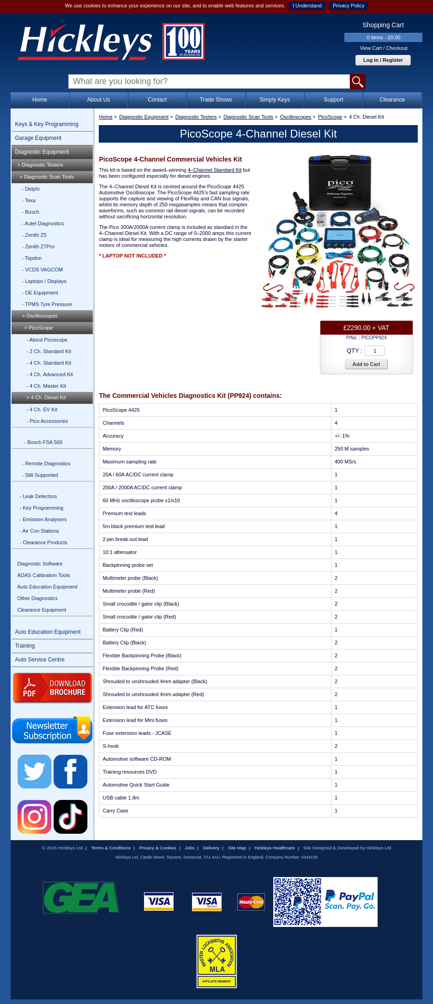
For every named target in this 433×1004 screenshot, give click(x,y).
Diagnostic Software (39, 563)
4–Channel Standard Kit (214, 170)
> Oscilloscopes (39, 316)
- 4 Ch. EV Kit (41, 409)
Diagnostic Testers (196, 117)
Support (333, 99)
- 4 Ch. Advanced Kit (49, 374)
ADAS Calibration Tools (43, 575)
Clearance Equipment (41, 610)
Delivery (211, 847)
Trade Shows (216, 99)
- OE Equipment (40, 292)
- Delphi (30, 189)
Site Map (237, 847)
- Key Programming (41, 508)
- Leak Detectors (38, 496)
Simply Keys (274, 99)
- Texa (29, 200)
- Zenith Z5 (34, 235)
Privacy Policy (348, 5)
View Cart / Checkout (383, 48)
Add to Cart (366, 364)
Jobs (189, 847)
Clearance (392, 99)
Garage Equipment (38, 138)
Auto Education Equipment (47, 586)
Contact (157, 99)
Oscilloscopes (295, 117)
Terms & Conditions (111, 847)
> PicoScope (38, 328)
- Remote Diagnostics (46, 463)
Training (25, 646)
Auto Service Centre (39, 659)
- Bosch (30, 212)
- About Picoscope (46, 340)
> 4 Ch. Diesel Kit (46, 397)
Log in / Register (383, 60)
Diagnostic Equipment (42, 152)
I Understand (307, 5)
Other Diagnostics (37, 598)
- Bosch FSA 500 (43, 442)
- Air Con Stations (39, 531)
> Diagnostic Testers (40, 165)
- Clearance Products (43, 542)
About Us (98, 99)
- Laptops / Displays (44, 281)
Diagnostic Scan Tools (248, 117)
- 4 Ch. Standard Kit (48, 363)
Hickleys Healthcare (274, 847)
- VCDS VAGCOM (42, 269)
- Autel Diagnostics (43, 223)
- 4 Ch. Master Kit (46, 386)
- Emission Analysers (42, 519)
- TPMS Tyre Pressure (47, 304)
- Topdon (32, 258)
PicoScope (330, 117)
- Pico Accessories (47, 421)
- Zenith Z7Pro (38, 246)
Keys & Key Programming (46, 124)
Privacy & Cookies (157, 847)
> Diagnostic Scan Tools (46, 177)
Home (39, 99)
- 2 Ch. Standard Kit (48, 351)
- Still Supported (40, 475)
